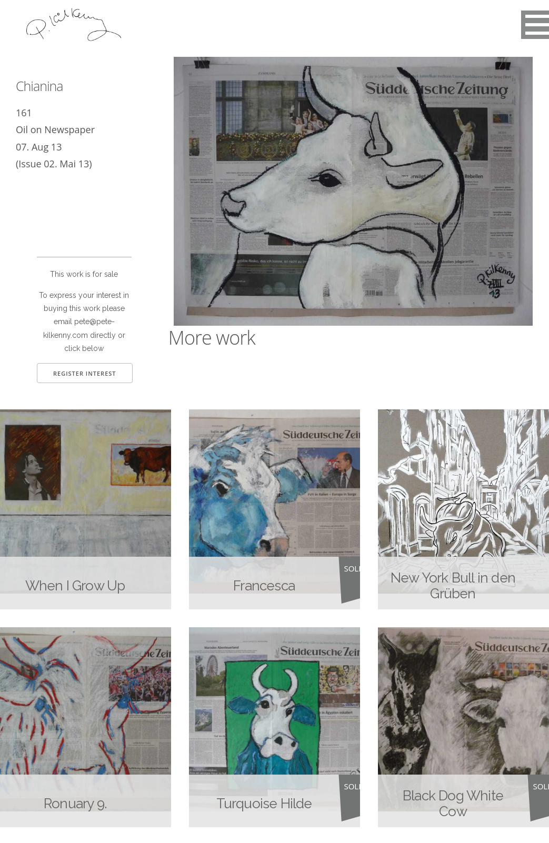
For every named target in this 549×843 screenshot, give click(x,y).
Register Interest (84, 373)
